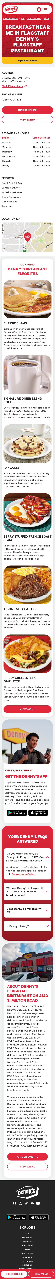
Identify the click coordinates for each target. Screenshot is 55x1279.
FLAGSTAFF (34, 18)
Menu (27, 1234)
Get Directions (12, 86)
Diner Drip (27, 1265)
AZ (22, 18)
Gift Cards (27, 1245)
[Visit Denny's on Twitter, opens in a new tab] (28, 1204)
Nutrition (27, 1257)
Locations (27, 1238)
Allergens (27, 1261)
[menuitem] (39, 9)
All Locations (10, 18)
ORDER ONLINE (27, 110)
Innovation (27, 1253)
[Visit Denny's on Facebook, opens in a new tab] (16, 1204)
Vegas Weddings (27, 1269)
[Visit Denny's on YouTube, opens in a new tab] (33, 1204)
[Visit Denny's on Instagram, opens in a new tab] (22, 1204)
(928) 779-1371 (11, 99)
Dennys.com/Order (23, 874)
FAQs (27, 1249)
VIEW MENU (27, 119)
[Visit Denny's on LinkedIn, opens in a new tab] (39, 1204)
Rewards (27, 1242)
